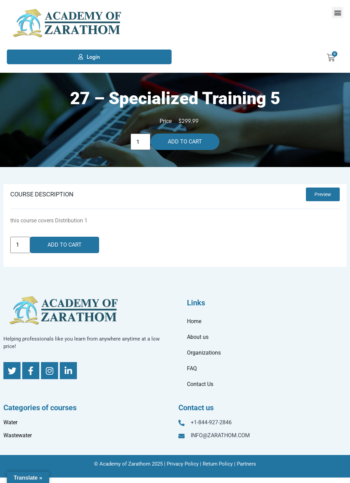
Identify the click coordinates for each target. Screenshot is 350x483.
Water (10, 422)
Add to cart (185, 141)
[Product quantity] (140, 142)
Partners (246, 464)
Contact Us (200, 384)
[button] (337, 12)
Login (93, 57)
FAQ (192, 368)
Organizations (204, 352)
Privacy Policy (183, 464)
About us (197, 337)
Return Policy (218, 464)
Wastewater (17, 435)
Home (194, 321)
